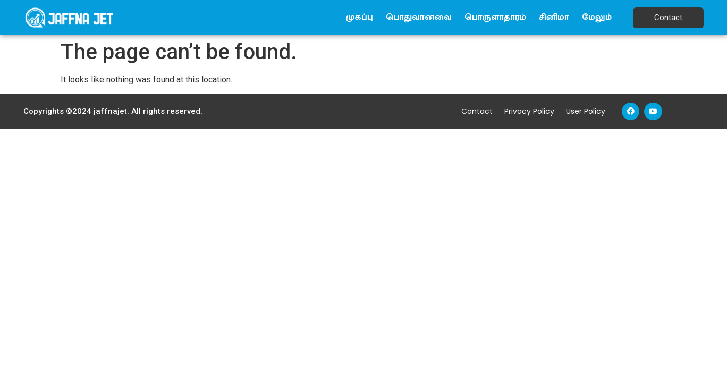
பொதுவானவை (419, 17)
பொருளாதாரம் (495, 17)
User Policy (585, 111)
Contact (477, 111)
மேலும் (597, 17)
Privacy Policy (529, 111)
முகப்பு (359, 17)
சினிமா (554, 17)
